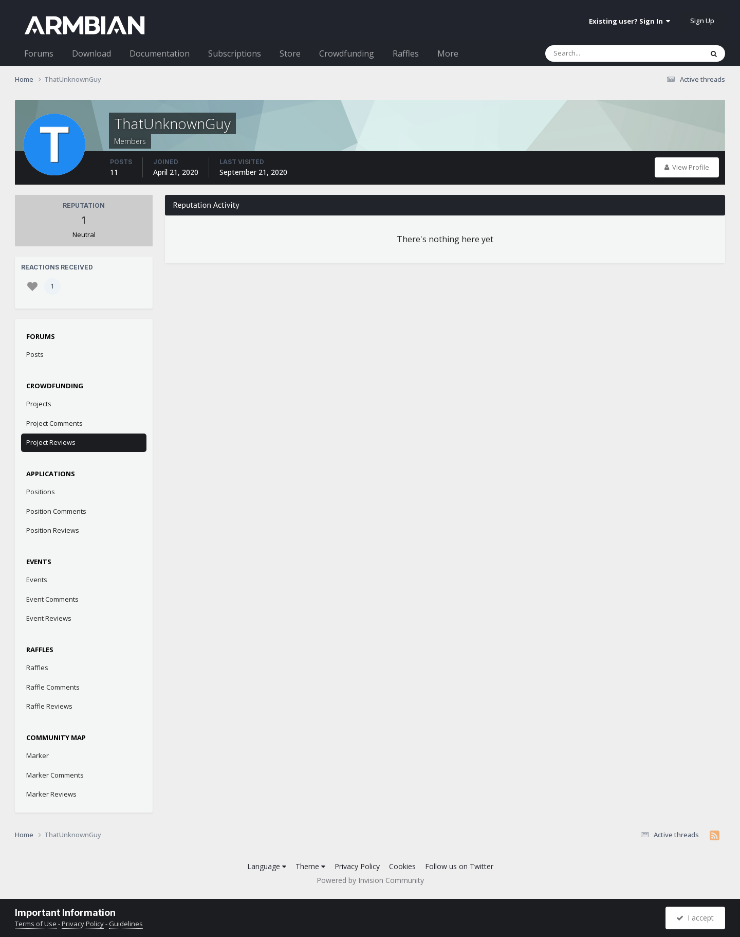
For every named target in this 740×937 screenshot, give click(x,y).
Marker (37, 755)
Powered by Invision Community (370, 880)
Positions (40, 491)
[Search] (597, 53)
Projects (38, 403)
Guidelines (126, 923)
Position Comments (56, 511)
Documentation (160, 53)
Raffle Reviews (49, 706)
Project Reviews (51, 442)
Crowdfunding (346, 53)
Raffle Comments (53, 687)
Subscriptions (234, 53)
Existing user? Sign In (629, 21)
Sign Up (702, 20)
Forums (38, 53)
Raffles (406, 53)
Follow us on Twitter (459, 866)
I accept (695, 918)
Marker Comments (55, 775)
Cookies (402, 866)
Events (36, 579)
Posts (35, 354)
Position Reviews (52, 530)
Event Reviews (48, 618)
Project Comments (54, 423)
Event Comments (52, 599)
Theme (310, 866)
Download (91, 53)
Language (266, 866)
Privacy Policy (357, 866)
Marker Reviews (51, 794)
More (447, 53)
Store (290, 53)
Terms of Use (36, 923)
